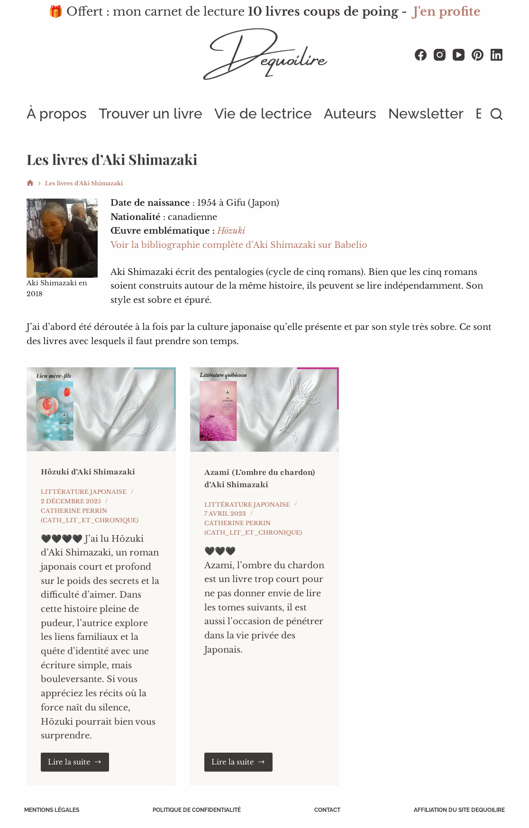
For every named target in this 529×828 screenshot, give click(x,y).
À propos (57, 113)
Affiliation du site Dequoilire (456, 810)
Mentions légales (54, 810)
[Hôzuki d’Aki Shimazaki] (101, 409)
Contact (326, 810)
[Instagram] (440, 55)
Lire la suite (78, 761)
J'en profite (447, 11)
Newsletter (426, 113)
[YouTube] (459, 55)
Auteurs (350, 113)
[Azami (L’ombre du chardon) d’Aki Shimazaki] (264, 409)
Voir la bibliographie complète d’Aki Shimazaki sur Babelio (238, 245)
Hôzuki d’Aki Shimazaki (89, 471)
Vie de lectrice (263, 113)
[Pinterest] (477, 55)
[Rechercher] (496, 114)
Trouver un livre (150, 113)
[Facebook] (421, 55)
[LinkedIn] (496, 55)
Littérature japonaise (84, 491)
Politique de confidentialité (198, 810)
